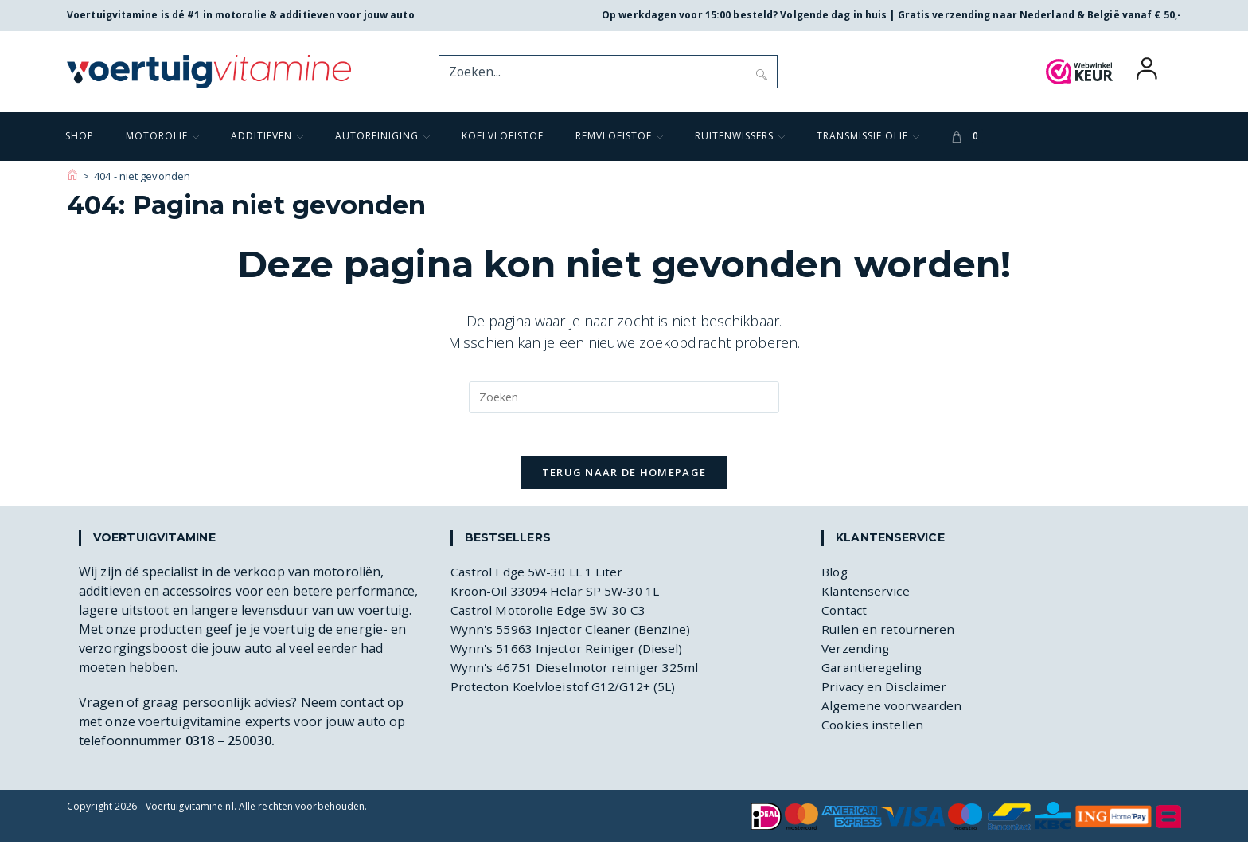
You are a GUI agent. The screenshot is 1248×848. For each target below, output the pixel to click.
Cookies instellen (873, 730)
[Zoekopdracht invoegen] (624, 397)
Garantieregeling (873, 673)
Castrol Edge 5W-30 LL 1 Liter (539, 577)
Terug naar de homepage (624, 478)
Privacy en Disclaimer (885, 692)
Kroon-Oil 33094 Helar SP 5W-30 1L (556, 596)
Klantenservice (865, 596)
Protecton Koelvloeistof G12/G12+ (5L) (566, 692)
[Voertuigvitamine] (72, 176)
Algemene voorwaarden (893, 711)
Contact (844, 615)
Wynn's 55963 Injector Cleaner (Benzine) (572, 634)
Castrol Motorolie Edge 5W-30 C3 (550, 615)
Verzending (856, 653)
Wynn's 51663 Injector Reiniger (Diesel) (568, 653)
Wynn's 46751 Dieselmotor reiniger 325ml (577, 673)
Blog (835, 577)
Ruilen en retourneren (889, 634)
